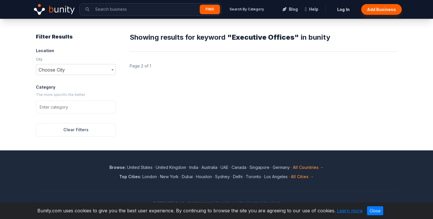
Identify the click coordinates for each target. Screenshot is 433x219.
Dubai (187, 176)
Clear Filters (76, 129)
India (193, 167)
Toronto (253, 176)
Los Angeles (276, 176)
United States (140, 167)
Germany (281, 167)
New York (169, 176)
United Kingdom (171, 167)
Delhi (238, 176)
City (39, 59)
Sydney (222, 176)
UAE (224, 167)
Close (375, 210)
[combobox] (76, 69)
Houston (204, 176)
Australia (209, 167)
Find (210, 9)
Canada (239, 167)
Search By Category (247, 9)
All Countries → (308, 167)
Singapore (259, 167)
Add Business (381, 9)
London (149, 176)
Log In (343, 9)
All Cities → (302, 176)
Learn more (350, 210)
